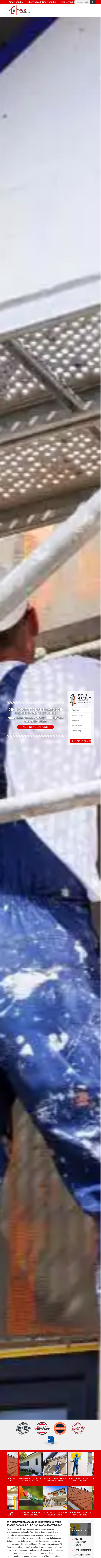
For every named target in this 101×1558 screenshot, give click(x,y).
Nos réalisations (35, 727)
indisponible (14, 2)
